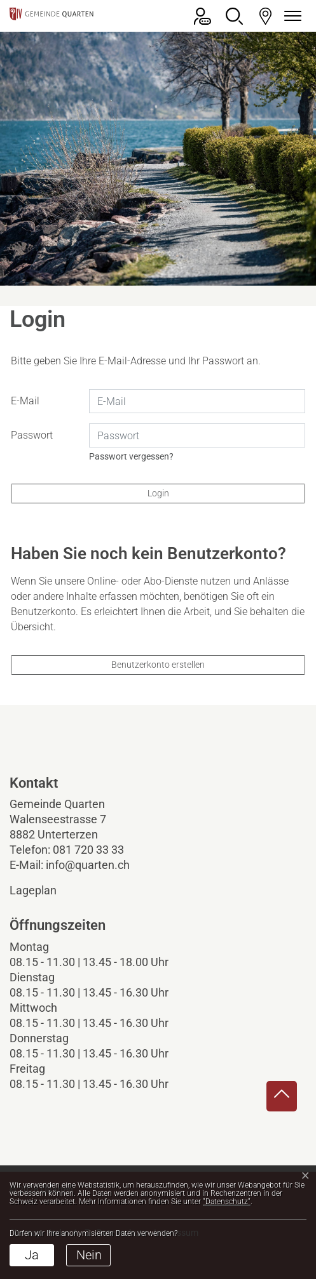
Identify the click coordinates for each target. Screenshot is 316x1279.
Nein (89, 1254)
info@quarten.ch (88, 864)
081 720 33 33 (88, 849)
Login (158, 493)
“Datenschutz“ (227, 1201)
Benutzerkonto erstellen (158, 664)
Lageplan (44, 890)
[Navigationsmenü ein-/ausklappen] (290, 16)
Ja (32, 1254)
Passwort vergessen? (131, 456)
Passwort (32, 435)
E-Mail (25, 401)
